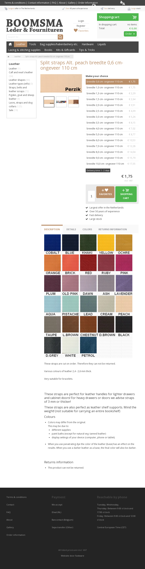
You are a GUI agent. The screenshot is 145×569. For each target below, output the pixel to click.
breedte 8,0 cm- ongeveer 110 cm (112, 152)
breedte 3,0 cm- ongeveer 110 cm (112, 117)
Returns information (113, 229)
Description (52, 229)
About (62, 2)
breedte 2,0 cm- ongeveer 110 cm (112, 105)
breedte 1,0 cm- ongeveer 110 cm (112, 87)
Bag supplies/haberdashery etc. (59, 44)
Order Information (88, 2)
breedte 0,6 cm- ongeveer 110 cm (112, 82)
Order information (15, 534)
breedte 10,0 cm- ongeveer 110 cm (112, 164)
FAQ (54, 2)
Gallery (72, 2)
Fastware (79, 555)
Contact (10, 504)
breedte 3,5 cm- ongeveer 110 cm (112, 123)
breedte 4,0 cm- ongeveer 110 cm (112, 129)
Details (71, 229)
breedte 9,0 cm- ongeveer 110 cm (112, 158)
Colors (87, 229)
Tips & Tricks (87, 50)
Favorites (83, 30)
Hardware (88, 44)
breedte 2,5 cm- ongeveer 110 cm (112, 111)
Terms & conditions (15, 2)
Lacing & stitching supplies (24, 50)
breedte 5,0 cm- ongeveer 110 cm (112, 134)
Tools (32, 44)
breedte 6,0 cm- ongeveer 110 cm (112, 140)
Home (10, 44)
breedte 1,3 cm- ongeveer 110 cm (112, 93)
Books (48, 50)
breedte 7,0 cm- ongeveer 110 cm (112, 146)
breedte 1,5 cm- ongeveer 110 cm (112, 99)
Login (81, 21)
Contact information (38, 2)
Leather (20, 44)
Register (81, 25)
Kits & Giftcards (65, 50)
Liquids (101, 44)
